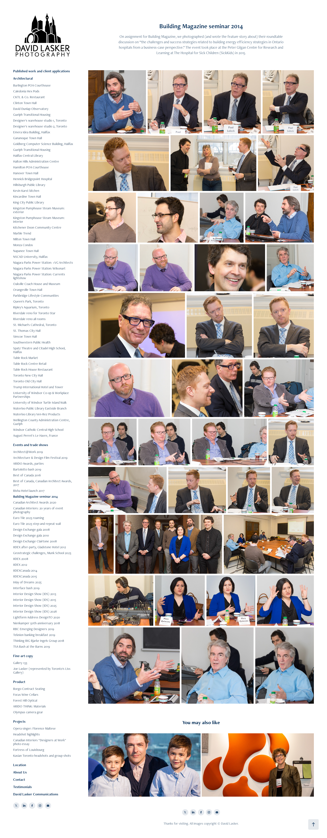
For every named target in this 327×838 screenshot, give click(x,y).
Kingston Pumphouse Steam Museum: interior (39, 220)
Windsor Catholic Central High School (38, 429)
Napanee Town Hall (26, 251)
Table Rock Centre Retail (29, 363)
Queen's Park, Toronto (28, 301)
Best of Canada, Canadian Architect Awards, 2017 (42, 483)
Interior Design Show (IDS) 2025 (35, 605)
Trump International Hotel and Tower (38, 387)
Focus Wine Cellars (25, 694)
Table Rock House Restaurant (33, 369)
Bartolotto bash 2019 (27, 469)
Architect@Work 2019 (28, 452)
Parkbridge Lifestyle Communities (36, 295)
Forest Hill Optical (25, 700)
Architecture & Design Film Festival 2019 (40, 457)
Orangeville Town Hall (27, 289)
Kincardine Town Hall (27, 196)
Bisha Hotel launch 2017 (29, 490)
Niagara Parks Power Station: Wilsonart (39, 268)
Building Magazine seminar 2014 (35, 496)
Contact (19, 779)
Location (19, 765)
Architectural (23, 78)
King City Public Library (28, 202)
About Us (20, 772)
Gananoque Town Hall (27, 138)
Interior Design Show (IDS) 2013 (34, 594)
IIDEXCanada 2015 (25, 576)
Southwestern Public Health (31, 342)
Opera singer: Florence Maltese (34, 728)
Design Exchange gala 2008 (31, 529)
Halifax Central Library (28, 155)
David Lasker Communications (35, 794)
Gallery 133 (20, 663)
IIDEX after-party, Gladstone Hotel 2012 (39, 547)
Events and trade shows (30, 445)
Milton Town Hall (24, 239)
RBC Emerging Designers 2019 (33, 629)
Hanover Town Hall (25, 173)
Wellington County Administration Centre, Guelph (41, 422)
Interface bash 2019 (26, 588)
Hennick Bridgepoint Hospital (32, 179)
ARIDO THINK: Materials (29, 706)
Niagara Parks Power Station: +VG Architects (43, 262)
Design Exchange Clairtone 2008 (35, 541)
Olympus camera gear (28, 712)
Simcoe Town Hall (25, 336)
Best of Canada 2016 (27, 475)
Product (19, 681)
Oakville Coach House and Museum (36, 284)
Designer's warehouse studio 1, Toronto (40, 120)
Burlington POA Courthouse (32, 85)
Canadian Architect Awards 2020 (34, 502)
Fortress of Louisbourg (28, 750)
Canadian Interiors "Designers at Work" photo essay (39, 742)
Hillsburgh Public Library (29, 185)
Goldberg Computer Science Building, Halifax (43, 144)
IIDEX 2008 (20, 559)
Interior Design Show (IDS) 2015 (34, 600)
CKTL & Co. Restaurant (29, 97)
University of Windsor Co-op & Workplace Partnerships (41, 395)
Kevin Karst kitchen (26, 190)
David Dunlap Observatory (30, 109)
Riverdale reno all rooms (29, 319)
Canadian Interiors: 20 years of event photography (38, 510)
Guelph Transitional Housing (31, 114)
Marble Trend (22, 233)
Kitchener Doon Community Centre (37, 227)
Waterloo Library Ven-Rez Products (36, 414)
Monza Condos (23, 245)
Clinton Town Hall (24, 103)
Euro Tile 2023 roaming (28, 518)
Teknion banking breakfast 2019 (34, 635)
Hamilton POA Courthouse (31, 167)
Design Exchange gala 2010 (31, 535)
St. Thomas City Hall (26, 330)
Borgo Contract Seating (29, 689)
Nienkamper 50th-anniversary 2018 (36, 623)
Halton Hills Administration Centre (36, 161)
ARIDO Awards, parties (28, 463)
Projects (19, 721)
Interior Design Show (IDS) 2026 (35, 611)
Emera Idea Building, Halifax (31, 132)
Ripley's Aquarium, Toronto (31, 307)
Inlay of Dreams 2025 (27, 582)
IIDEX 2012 (20, 564)
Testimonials (22, 787)
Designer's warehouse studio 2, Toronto (40, 126)
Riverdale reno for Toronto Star (34, 313)
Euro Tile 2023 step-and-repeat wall (37, 523)
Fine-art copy (23, 656)
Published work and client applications (41, 71)
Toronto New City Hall (28, 375)
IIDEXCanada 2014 (25, 570)
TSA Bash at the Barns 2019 (31, 646)
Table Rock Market (25, 358)
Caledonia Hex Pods (26, 91)
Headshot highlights (26, 734)
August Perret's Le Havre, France (35, 435)
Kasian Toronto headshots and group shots (42, 755)
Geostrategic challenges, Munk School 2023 (42, 553)
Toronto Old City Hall (27, 381)
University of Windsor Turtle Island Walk (40, 402)
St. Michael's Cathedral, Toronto (34, 325)
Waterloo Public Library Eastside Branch (40, 408)
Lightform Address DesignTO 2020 (36, 617)
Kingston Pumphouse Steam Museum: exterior (39, 210)
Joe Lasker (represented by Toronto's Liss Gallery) (41, 670)
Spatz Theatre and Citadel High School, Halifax (39, 350)
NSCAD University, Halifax (30, 256)
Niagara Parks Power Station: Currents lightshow (39, 276)
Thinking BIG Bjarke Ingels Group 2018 (38, 640)
